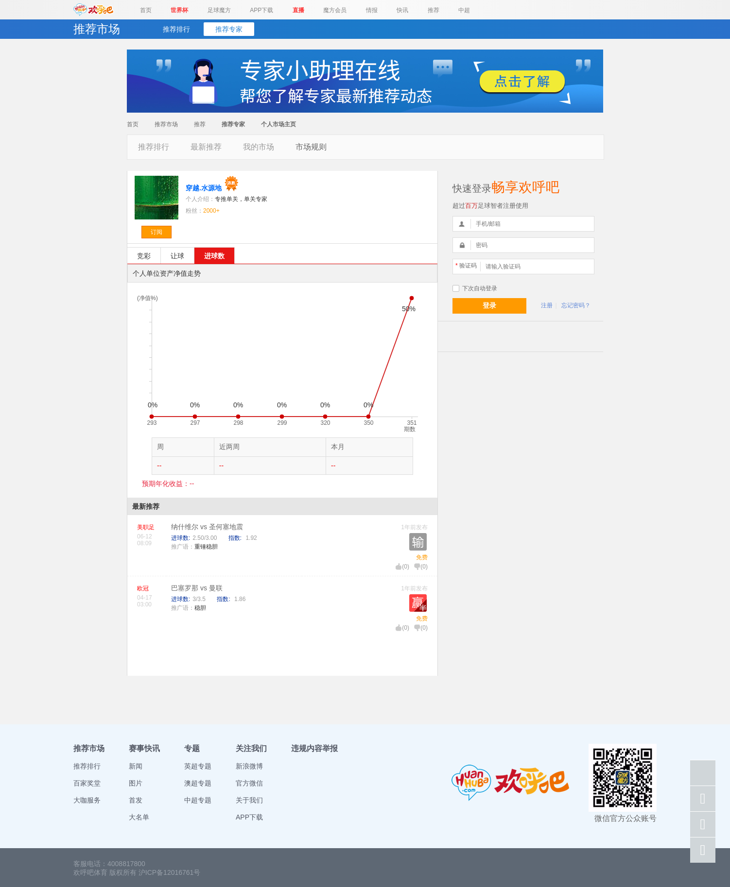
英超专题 (197, 766)
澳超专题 (197, 783)
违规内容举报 (314, 748)
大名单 (139, 817)
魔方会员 (335, 10)
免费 (422, 557)
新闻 (135, 766)
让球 (177, 256)
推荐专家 (229, 29)
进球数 (214, 256)
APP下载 (261, 10)
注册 (547, 305)
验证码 (466, 265)
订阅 (156, 232)
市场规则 (311, 147)
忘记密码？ (576, 305)
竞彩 (144, 256)
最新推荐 (206, 147)
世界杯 (179, 10)
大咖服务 (87, 800)
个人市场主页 (278, 124)
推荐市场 (166, 124)
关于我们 (249, 800)
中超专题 (197, 800)
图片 (135, 783)
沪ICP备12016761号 (170, 872)
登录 (489, 305)
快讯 (402, 10)
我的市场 (258, 147)
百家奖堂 (87, 783)
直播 (298, 10)
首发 (135, 800)
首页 (146, 10)
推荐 (433, 10)
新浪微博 (249, 766)
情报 (372, 10)
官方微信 (249, 783)
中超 (464, 10)
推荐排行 (176, 29)
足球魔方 (219, 10)
